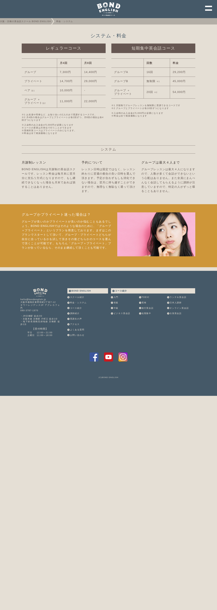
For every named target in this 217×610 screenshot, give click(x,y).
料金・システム (77, 333)
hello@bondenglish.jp (33, 330)
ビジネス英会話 (120, 344)
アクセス (73, 355)
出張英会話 (174, 344)
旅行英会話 (146, 338)
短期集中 (145, 344)
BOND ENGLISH (80, 321)
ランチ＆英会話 (176, 327)
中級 (114, 338)
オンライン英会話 (178, 338)
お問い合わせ (75, 365)
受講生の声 (74, 349)
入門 (114, 327)
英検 (142, 333)
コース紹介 (74, 338)
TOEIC (144, 327)
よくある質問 (75, 360)
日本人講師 (174, 333)
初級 (114, 333)
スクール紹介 (75, 327)
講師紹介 (73, 344)
